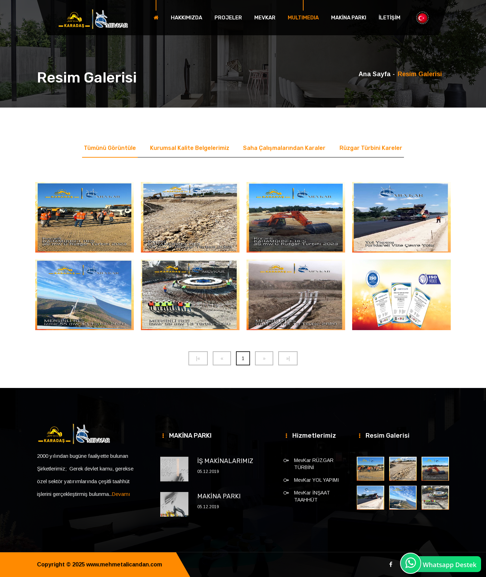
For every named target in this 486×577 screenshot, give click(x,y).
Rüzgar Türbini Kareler (371, 148)
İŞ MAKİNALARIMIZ (225, 461)
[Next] (264, 358)
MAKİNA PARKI (348, 17)
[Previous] (198, 358)
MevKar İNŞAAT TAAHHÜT (312, 496)
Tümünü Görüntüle (110, 148)
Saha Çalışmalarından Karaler (284, 148)
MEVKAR (264, 17)
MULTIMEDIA (303, 17)
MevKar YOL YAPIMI (316, 480)
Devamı (121, 494)
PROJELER (228, 17)
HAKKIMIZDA (186, 17)
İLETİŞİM (389, 17)
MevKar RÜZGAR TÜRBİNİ (314, 463)
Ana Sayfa (375, 74)
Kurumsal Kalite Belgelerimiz (189, 148)
